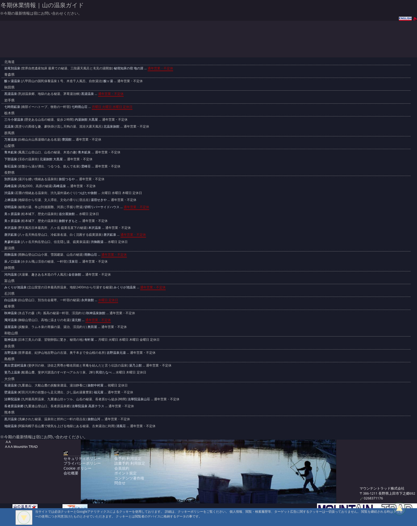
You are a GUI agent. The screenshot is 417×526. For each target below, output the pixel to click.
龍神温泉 (10, 339)
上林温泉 (10, 199)
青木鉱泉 (10, 152)
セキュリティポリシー (82, 458)
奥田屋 (92, 327)
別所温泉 (10, 179)
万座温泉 (10, 139)
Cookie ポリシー (77, 468)
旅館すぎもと (68, 220)
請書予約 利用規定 (129, 463)
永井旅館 (87, 300)
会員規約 (121, 468)
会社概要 (71, 472)
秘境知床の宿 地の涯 (128, 68)
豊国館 (67, 139)
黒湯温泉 (10, 93)
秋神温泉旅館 (95, 313)
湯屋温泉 (10, 327)
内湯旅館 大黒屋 (86, 119)
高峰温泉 (10, 186)
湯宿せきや (99, 199)
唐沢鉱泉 (10, 234)
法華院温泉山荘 (139, 399)
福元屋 (98, 392)
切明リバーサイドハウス (101, 207)
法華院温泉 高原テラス (88, 406)
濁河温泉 (10, 320)
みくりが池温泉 (15, 287)
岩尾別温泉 (12, 68)
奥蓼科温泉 (12, 241)
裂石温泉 (10, 166)
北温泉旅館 (111, 126)
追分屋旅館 (67, 214)
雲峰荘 (86, 166)
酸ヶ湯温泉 (12, 81)
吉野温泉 (10, 352)
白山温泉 (10, 300)
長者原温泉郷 (13, 406)
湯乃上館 (135, 365)
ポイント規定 (125, 472)
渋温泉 (9, 193)
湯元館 (76, 320)
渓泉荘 (73, 261)
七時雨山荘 (79, 106)
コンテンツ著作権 (129, 478)
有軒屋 (89, 339)
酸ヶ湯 (108, 81)
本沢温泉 (10, 227)
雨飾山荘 (90, 254)
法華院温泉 (12, 399)
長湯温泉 (10, 385)
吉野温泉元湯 (116, 352)
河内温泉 (10, 274)
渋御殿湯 (97, 241)
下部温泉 (10, 159)
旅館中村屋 (95, 385)
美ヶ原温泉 (12, 214)
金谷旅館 (74, 274)
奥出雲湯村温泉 (15, 365)
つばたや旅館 (87, 193)
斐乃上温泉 (12, 372)
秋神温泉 (10, 313)
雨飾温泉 (10, 254)
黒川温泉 (10, 419)
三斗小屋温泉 (13, 119)
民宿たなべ (104, 372)
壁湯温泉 (10, 392)
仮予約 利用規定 (127, 458)
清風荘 (121, 426)
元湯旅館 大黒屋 (51, 159)
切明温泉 (10, 207)
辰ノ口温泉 (12, 261)
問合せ (120, 482)
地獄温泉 (10, 426)
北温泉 (9, 126)
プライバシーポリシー (82, 463)
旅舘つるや (67, 179)
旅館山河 (93, 419)
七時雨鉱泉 (12, 106)
